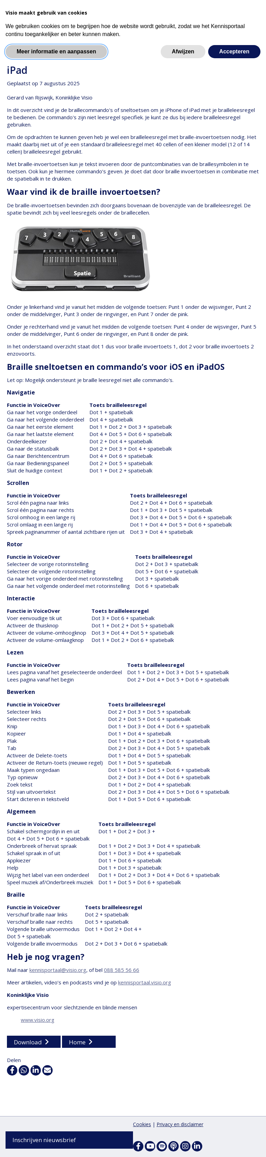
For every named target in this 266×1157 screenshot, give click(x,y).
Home (77, 1042)
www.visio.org (37, 1020)
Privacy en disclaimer (180, 1124)
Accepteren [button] (234, 51)
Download (28, 1042)
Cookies (142, 1124)
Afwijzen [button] (183, 51)
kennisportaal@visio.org (57, 970)
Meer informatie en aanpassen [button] (56, 51)
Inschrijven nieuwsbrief (44, 1140)
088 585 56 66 (121, 970)
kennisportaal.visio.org (144, 982)
